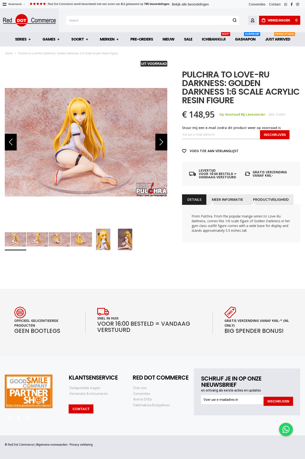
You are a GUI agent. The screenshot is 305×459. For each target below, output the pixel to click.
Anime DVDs (142, 399)
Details (194, 199)
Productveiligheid (269, 199)
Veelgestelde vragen (84, 388)
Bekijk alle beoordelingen (190, 4)
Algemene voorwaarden (51, 444)
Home (9, 53)
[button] (13, 4)
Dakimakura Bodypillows (151, 405)
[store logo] (29, 20)
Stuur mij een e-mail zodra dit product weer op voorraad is (231, 127)
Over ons (140, 388)
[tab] (194, 199)
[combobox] (152, 20)
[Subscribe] (278, 399)
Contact (274, 4)
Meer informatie (226, 199)
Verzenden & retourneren (88, 394)
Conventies (257, 4)
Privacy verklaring (81, 444)
